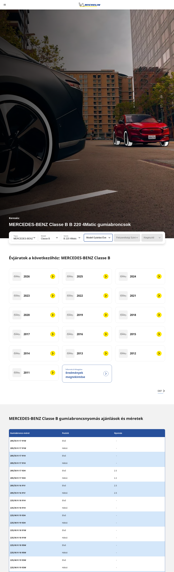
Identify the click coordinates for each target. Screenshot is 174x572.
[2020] (34, 315)
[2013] (87, 353)
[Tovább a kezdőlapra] (89, 4)
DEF (161, 390)
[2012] (140, 353)
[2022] (87, 296)
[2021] (140, 296)
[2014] (34, 353)
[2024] (140, 276)
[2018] (140, 315)
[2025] (87, 276)
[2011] (34, 373)
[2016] (87, 334)
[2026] (34, 276)
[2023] (34, 296)
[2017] (34, 334)
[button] (34, 238)
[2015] (140, 334)
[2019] (87, 315)
